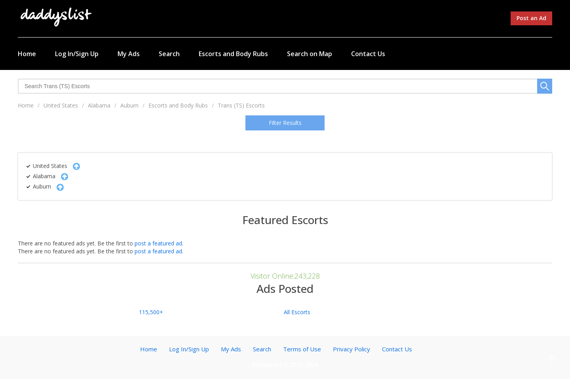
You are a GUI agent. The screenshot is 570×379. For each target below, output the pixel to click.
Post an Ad (531, 18)
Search (169, 53)
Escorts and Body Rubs (233, 53)
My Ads (129, 53)
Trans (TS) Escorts (241, 105)
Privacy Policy (351, 349)
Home (27, 53)
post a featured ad (158, 243)
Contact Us (368, 53)
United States (61, 105)
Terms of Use (302, 349)
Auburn (129, 105)
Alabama (99, 105)
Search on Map (309, 53)
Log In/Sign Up (77, 53)
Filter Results (285, 122)
